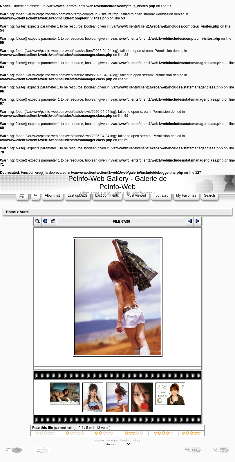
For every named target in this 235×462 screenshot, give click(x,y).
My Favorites (186, 195)
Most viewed (136, 195)
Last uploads (77, 195)
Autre (24, 212)
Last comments (107, 195)
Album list (52, 195)
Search (209, 195)
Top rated (161, 195)
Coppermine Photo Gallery (124, 440)
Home (11, 212)
